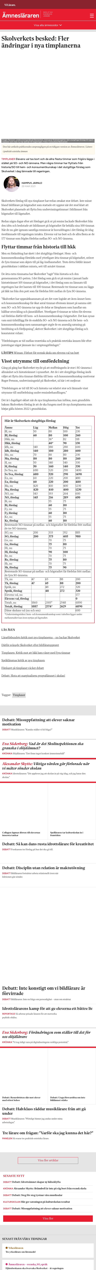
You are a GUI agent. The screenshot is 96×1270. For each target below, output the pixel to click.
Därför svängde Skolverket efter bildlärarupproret (30, 552)
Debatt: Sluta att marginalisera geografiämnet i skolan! (33, 582)
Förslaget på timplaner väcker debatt (22, 574)
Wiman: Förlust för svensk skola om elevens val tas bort (40, 259)
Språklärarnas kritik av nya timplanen (23, 567)
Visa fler (48, 942)
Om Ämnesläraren (11, 1178)
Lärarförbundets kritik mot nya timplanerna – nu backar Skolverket (40, 544)
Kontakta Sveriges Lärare (15, 1258)
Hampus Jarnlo (32, 89)
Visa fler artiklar (48, 884)
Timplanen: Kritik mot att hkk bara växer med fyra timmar (35, 559)
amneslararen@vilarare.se (14, 1183)
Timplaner (19, 602)
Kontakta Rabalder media (15, 1225)
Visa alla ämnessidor (46, 25)
